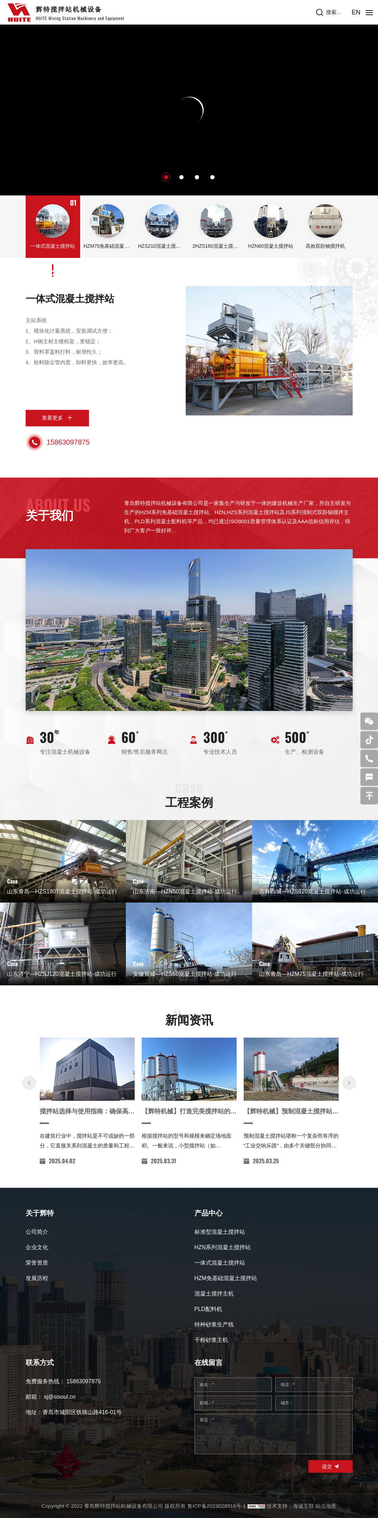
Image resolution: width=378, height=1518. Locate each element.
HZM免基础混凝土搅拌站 (225, 1278)
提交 (327, 1466)
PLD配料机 (208, 1309)
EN (356, 12)
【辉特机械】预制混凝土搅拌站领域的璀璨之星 (291, 1134)
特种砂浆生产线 (214, 1324)
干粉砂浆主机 (211, 1340)
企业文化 (37, 1247)
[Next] (349, 1106)
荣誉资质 (37, 1263)
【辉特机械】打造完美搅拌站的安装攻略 (189, 1134)
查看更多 (52, 418)
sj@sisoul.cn (60, 1397)
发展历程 (37, 1278)
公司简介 (37, 1232)
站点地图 (326, 1506)
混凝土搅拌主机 (214, 1294)
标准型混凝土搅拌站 (219, 1232)
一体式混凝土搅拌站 (70, 298)
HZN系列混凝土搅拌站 (222, 1247)
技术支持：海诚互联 (290, 1506)
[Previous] (29, 1106)
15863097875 (68, 442)
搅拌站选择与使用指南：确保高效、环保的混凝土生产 (87, 1134)
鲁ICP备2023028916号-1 (216, 1506)
